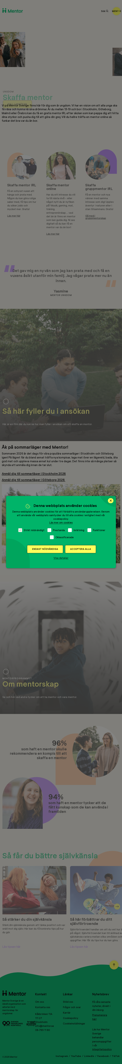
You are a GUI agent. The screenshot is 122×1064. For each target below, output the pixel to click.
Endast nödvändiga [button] (45, 549)
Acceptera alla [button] (80, 549)
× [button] (110, 500)
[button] (61, 558)
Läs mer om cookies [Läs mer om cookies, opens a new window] (61, 522)
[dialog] (61, 532)
